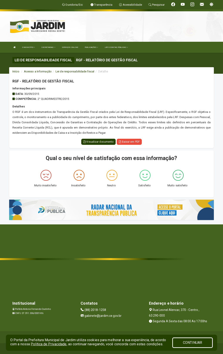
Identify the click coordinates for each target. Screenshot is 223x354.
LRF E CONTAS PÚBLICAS (116, 47)
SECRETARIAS (48, 47)
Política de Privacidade (48, 344)
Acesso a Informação (38, 71)
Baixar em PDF (129, 141)
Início (15, 71)
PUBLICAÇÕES (91, 47)
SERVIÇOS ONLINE (70, 47)
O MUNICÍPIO (28, 47)
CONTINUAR (192, 343)
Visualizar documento (98, 141)
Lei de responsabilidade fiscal (75, 71)
